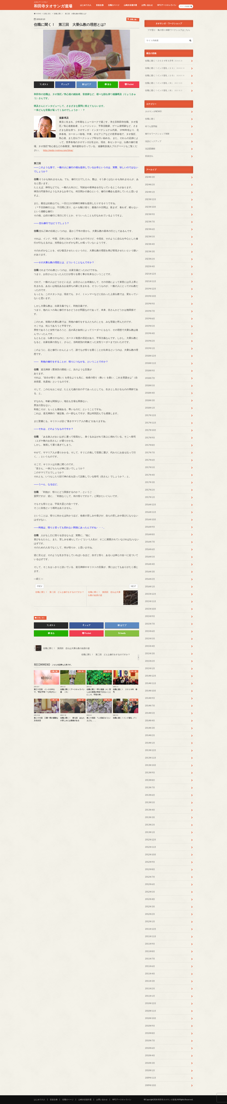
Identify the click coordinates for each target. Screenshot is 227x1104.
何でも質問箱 (151, 126)
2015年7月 (150, 623)
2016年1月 (150, 586)
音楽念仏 (149, 156)
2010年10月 (150, 1018)
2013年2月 (150, 824)
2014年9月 (150, 698)
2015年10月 (150, 609)
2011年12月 (150, 929)
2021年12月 (150, 273)
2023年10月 (150, 207)
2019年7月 (150, 311)
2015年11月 (150, 601)
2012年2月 (150, 914)
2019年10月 (150, 296)
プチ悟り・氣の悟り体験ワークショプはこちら (169, 30)
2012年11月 (150, 847)
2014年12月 (150, 675)
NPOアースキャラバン (166, 5)
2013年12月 (150, 750)
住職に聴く (41, 618)
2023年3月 (150, 251)
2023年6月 (150, 229)
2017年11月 (150, 422)
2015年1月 (150, 668)
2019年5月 (150, 326)
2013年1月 (150, 832)
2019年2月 (150, 341)
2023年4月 (150, 244)
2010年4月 (150, 1055)
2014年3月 (150, 728)
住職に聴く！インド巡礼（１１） (165, 68)
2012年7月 (150, 877)
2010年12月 (150, 1003)
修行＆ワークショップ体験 (157, 133)
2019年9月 (150, 303)
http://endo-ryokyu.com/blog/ (58, 150)
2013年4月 (150, 809)
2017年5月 (150, 467)
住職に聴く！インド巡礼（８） (164, 90)
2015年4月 (150, 646)
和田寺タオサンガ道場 (53, 6)
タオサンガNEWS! (153, 111)
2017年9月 (150, 437)
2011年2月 (150, 988)
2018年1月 (150, 407)
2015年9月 (150, 616)
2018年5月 (150, 385)
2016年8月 (150, 534)
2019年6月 (150, 318)
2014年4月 (150, 720)
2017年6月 (150, 460)
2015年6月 (150, 631)
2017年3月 (150, 482)
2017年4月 (150, 475)
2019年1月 (150, 348)
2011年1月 (150, 996)
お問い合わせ (147, 5)
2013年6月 (150, 795)
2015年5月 (150, 638)
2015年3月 (150, 653)
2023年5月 (150, 236)
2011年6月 (150, 966)
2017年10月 (150, 430)
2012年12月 (150, 839)
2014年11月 (150, 683)
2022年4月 (150, 266)
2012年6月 (150, 884)
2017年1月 (150, 497)
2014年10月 (150, 690)
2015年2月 (150, 661)
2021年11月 (150, 281)
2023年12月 (150, 199)
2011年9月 (150, 943)
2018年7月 (150, 378)
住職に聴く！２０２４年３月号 (164, 60)
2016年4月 (150, 564)
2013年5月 (150, 802)
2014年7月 (150, 705)
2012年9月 (150, 862)
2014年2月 (150, 735)
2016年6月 (150, 549)
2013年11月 (150, 757)
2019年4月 (150, 333)
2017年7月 (150, 452)
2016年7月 (150, 541)
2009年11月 (150, 1077)
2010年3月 (150, 1063)
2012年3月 (150, 906)
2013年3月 (150, 817)
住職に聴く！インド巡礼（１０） (165, 75)
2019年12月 (150, 288)
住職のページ (113, 5)
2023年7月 (150, 221)
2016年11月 (150, 512)
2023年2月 (150, 259)
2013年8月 (150, 780)
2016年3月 (150, 571)
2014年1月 (150, 743)
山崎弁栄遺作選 (130, 5)
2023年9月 (150, 214)
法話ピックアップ (153, 141)
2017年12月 (150, 415)
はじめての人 (85, 5)
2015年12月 (150, 594)
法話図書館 (150, 148)
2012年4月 (150, 899)
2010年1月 (150, 1070)
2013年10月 (150, 765)
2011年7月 (150, 958)
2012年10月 (150, 854)
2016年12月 (150, 504)
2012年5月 (150, 891)
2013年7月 (150, 787)
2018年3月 (150, 400)
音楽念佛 (100, 5)
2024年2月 (150, 184)
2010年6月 (150, 1048)
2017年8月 (150, 445)
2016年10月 (150, 519)
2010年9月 (150, 1025)
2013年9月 (150, 772)
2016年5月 (150, 556)
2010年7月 (150, 1040)
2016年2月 (150, 579)
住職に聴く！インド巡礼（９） (164, 83)
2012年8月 (150, 869)
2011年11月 (150, 936)
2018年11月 (150, 363)
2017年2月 (150, 489)
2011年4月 (150, 973)
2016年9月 (150, 527)
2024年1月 (150, 192)
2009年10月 (150, 1085)
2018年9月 (150, 370)
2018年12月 (150, 355)
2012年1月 (150, 921)
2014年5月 (150, 713)
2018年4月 (150, 393)
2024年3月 (150, 177)
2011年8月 (150, 951)
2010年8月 (150, 1033)
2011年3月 (150, 981)
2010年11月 (150, 1011)
